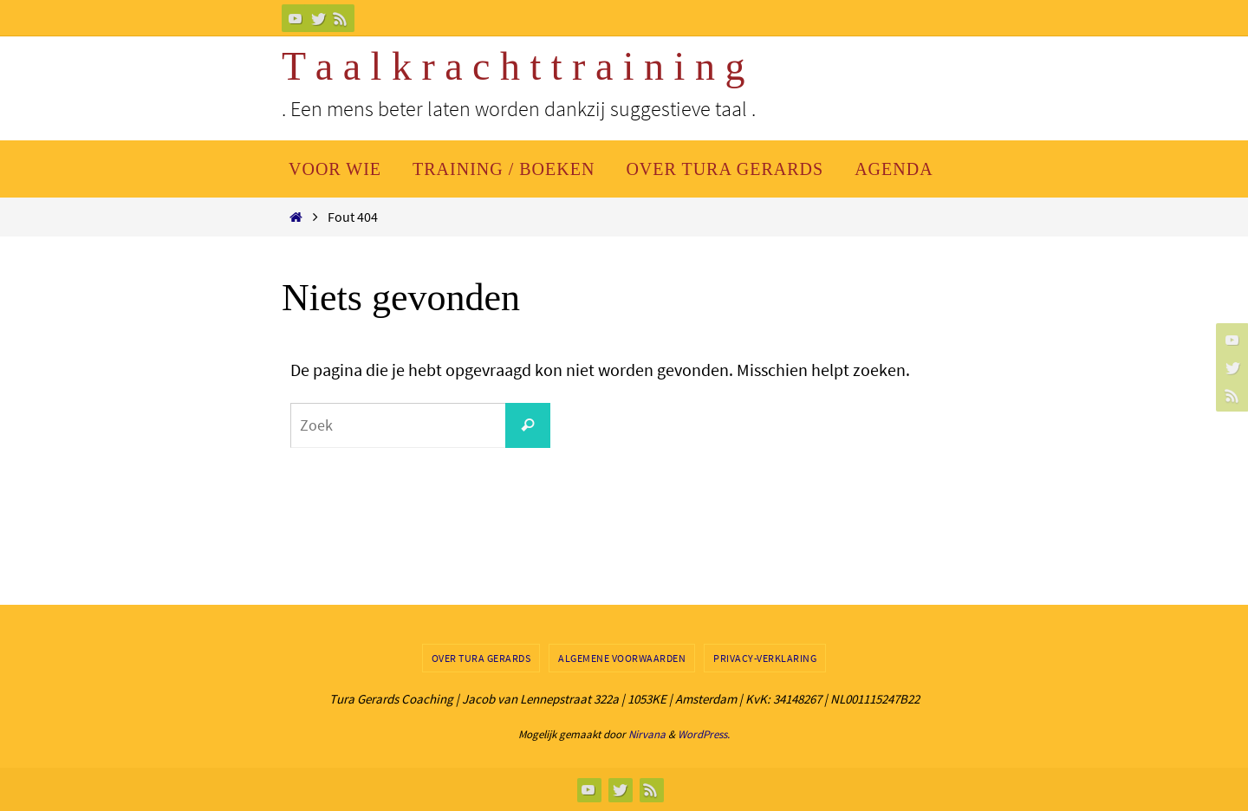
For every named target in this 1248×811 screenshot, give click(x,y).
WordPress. (704, 734)
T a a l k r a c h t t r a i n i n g (513, 66)
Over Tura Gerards (481, 658)
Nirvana (647, 734)
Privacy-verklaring (764, 658)
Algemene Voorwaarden (622, 658)
